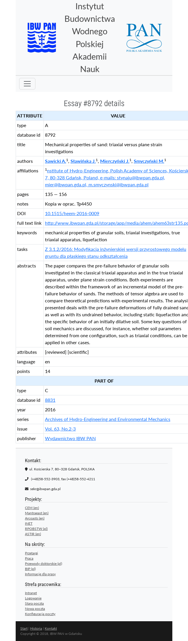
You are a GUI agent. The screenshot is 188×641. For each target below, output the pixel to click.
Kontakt (51, 628)
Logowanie (33, 598)
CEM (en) (32, 508)
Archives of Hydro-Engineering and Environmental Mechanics (107, 419)
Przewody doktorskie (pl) (43, 563)
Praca (29, 558)
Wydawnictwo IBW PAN (70, 438)
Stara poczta (34, 603)
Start (24, 628)
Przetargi (31, 553)
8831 (50, 400)
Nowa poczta (35, 608)
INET (28, 523)
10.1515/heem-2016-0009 (72, 213)
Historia (36, 628)
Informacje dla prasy (40, 574)
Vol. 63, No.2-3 (60, 428)
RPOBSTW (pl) (36, 528)
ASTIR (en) (33, 534)
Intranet (31, 593)
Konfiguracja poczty (40, 614)
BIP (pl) (30, 569)
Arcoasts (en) (34, 518)
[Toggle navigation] (27, 84)
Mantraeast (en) (36, 513)
